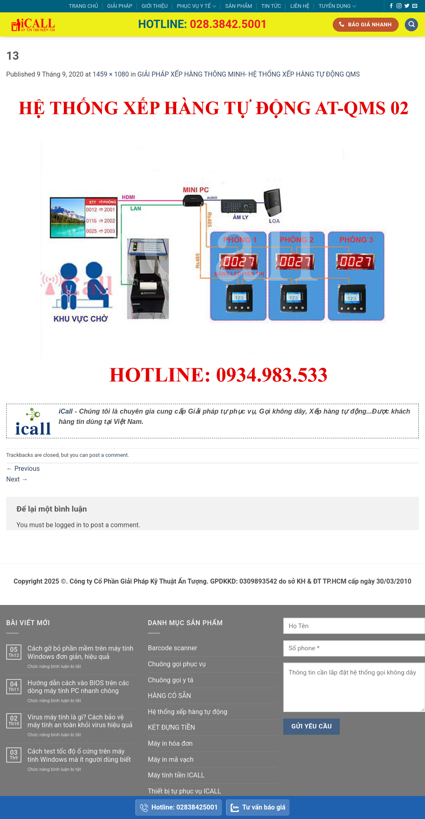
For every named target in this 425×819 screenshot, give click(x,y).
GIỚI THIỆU (155, 6)
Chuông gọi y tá (170, 680)
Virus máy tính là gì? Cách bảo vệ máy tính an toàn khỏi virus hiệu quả (80, 721)
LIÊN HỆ (299, 6)
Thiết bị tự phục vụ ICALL (184, 791)
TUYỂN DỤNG (337, 6)
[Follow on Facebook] (391, 6)
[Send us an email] (414, 6)
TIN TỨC (271, 6)
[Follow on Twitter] (406, 6)
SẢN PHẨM (238, 6)
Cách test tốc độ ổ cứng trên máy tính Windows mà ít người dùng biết (79, 755)
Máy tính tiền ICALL (176, 775)
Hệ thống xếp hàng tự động (187, 712)
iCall (66, 411)
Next (17, 479)
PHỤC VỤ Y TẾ (196, 6)
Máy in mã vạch (171, 759)
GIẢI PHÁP (119, 6)
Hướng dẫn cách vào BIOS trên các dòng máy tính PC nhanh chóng (78, 687)
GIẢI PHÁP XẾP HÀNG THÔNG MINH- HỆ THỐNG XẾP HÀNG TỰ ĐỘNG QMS (249, 74)
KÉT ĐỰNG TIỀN (171, 727)
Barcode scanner (172, 648)
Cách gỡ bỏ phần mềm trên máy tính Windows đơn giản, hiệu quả (80, 652)
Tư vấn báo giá (258, 807)
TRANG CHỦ (83, 6)
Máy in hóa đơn (170, 743)
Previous (23, 468)
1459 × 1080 (111, 74)
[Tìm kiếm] (411, 25)
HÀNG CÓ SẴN (169, 696)
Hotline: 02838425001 (179, 807)
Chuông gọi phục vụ (176, 664)
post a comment (108, 455)
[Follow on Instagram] (399, 6)
